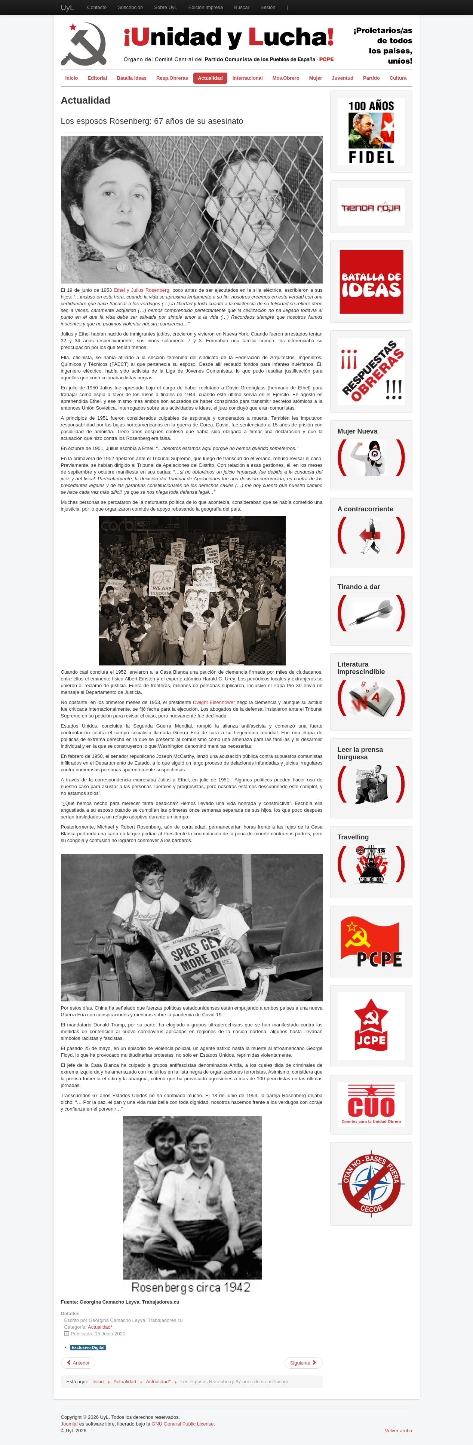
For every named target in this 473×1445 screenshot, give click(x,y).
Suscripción (130, 7)
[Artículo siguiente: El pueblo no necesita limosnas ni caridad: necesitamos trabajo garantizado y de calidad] (304, 1363)
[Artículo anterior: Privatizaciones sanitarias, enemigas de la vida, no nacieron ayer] (78, 1363)
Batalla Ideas (132, 78)
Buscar (241, 7)
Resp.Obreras (172, 78)
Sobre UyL (165, 7)
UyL (67, 7)
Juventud (342, 78)
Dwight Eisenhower (214, 702)
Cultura (398, 78)
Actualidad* (100, 1327)
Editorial (97, 78)
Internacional (248, 78)
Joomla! (69, 1424)
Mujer (315, 78)
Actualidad (210, 78)
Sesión (268, 7)
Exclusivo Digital (88, 1347)
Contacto (97, 7)
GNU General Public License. (183, 1424)
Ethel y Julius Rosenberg (141, 290)
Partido (371, 78)
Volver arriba (398, 1430)
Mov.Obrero (286, 78)
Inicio (71, 78)
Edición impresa (205, 7)
